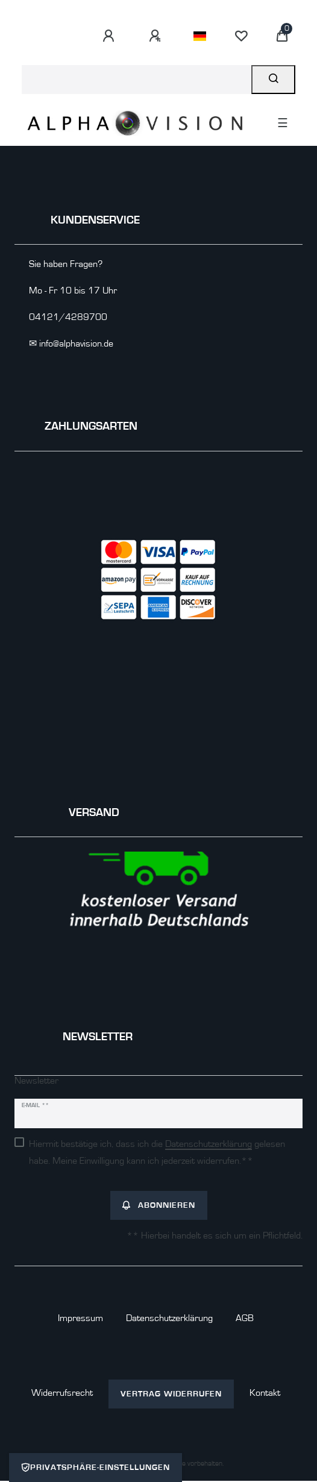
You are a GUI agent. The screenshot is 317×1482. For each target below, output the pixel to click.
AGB (245, 1318)
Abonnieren (158, 1205)
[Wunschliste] (241, 36)
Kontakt (265, 1393)
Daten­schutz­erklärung (169, 1318)
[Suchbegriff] (136, 79)
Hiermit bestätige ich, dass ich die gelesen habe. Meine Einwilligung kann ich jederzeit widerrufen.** (157, 1152)
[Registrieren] (156, 36)
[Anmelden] (110, 36)
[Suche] (273, 79)
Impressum (80, 1318)
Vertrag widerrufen (171, 1393)
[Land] (200, 36)
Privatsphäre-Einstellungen (95, 1467)
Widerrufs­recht (62, 1393)
